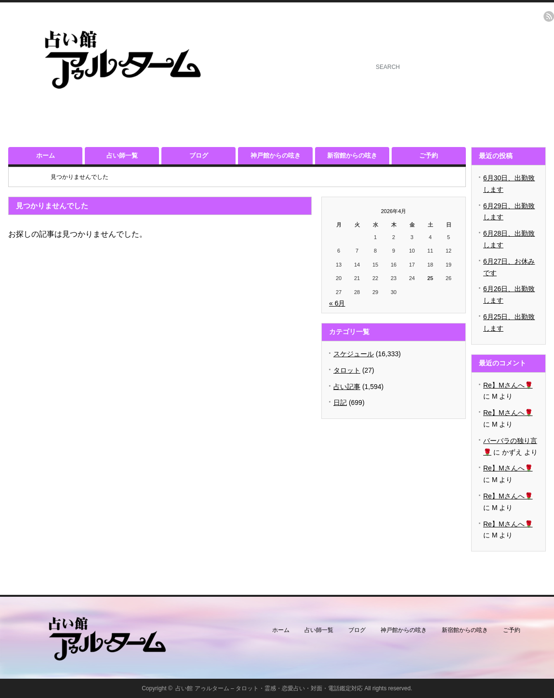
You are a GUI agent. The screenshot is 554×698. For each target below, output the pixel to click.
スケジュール (353, 354)
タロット (346, 370)
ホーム (45, 155)
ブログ (198, 155)
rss (548, 16)
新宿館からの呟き (352, 155)
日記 (340, 402)
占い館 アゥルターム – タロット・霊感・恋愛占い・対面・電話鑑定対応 (269, 688)
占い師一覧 (122, 155)
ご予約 (428, 155)
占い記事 (346, 386)
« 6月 (337, 303)
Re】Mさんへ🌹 (508, 385)
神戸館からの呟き (276, 155)
